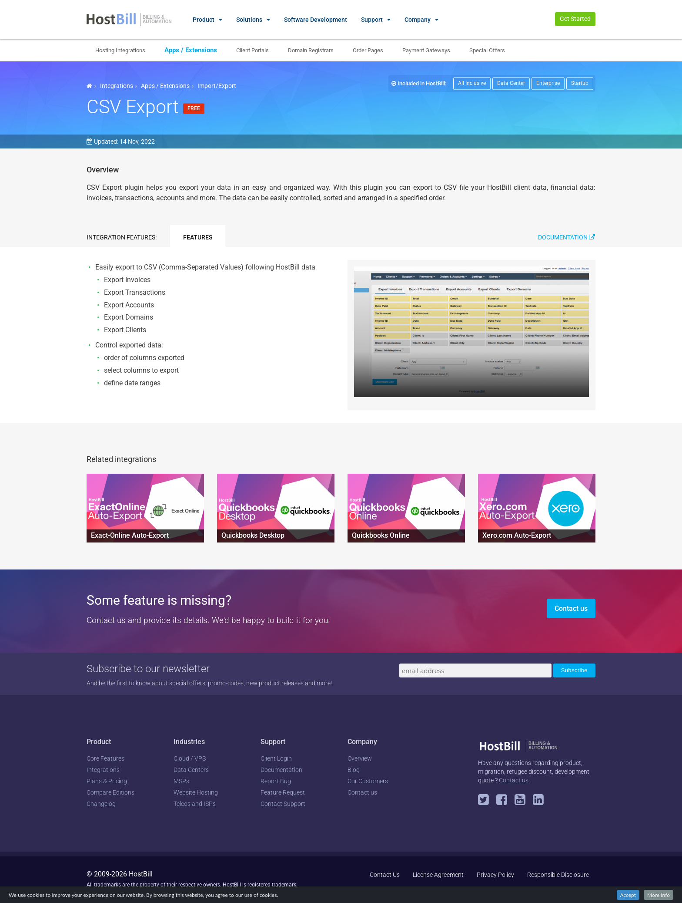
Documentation (566, 237)
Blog (354, 769)
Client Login (276, 758)
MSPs (181, 781)
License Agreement (438, 874)
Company (418, 19)
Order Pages (368, 50)
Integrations (116, 85)
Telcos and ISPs (195, 803)
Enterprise (548, 83)
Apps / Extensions (190, 50)
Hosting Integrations (120, 50)
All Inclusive (472, 83)
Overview (360, 758)
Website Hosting (196, 792)
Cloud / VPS (190, 758)
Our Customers (368, 781)
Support (372, 19)
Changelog (101, 803)
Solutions (249, 19)
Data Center (511, 83)
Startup (579, 83)
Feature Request (283, 792)
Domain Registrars (311, 50)
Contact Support (283, 803)
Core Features (105, 758)
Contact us (571, 608)
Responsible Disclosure (558, 874)
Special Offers (487, 50)
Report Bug (276, 781)
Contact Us (385, 874)
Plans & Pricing (107, 781)
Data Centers (191, 769)
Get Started (575, 18)
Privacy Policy (495, 874)
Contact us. (514, 780)
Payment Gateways (426, 50)
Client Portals (252, 50)
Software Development (315, 19)
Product (203, 19)
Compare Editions (110, 792)
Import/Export (216, 85)
